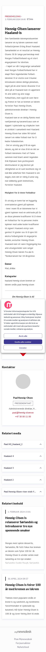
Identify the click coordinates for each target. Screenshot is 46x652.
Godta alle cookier (23, 342)
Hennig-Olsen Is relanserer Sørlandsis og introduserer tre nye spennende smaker (21, 524)
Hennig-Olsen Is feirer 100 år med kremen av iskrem (23, 587)
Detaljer (23, 348)
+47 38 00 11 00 (23, 416)
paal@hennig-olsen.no (23, 412)
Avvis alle (23, 336)
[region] (23, 326)
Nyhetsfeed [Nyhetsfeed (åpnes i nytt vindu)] (23, 647)
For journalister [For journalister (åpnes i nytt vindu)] (23, 643)
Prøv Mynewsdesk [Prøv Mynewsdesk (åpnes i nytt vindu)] (23, 639)
